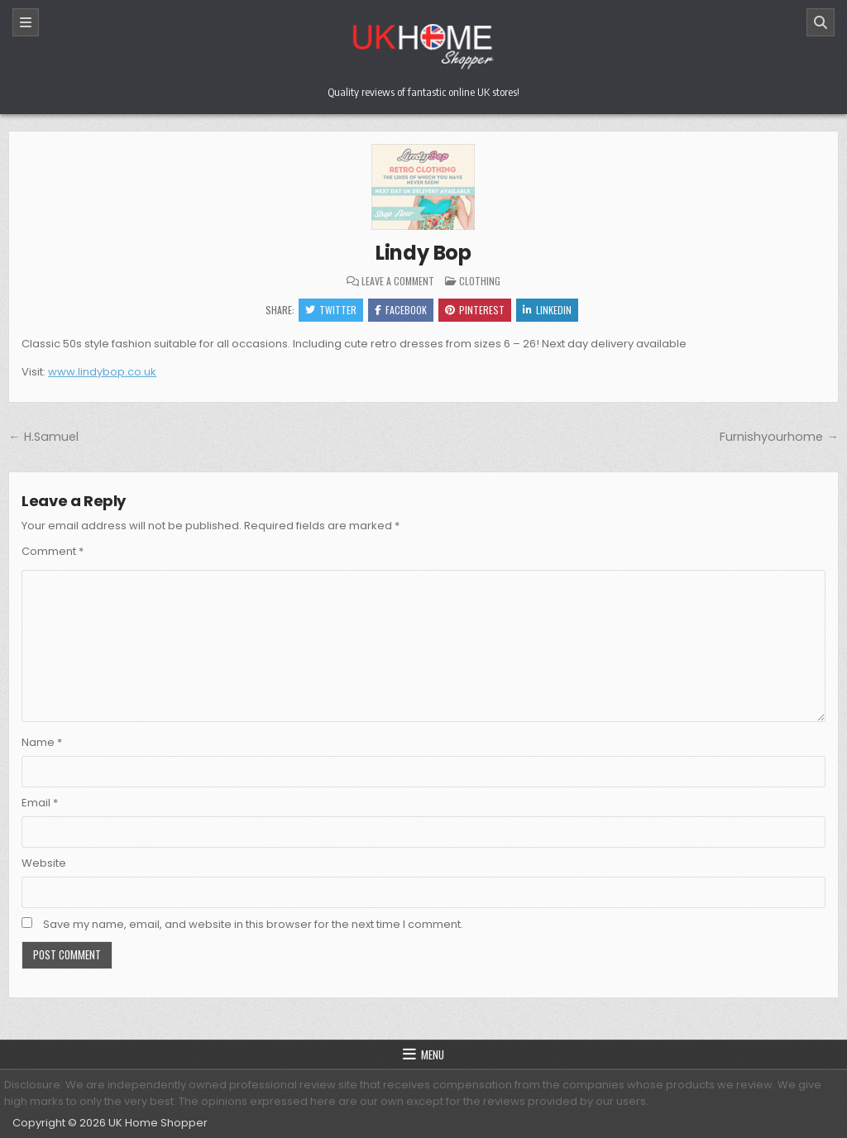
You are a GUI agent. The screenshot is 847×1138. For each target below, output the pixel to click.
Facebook (401, 310)
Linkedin (547, 310)
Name (42, 742)
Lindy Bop (423, 252)
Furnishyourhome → (779, 436)
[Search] (820, 22)
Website (44, 863)
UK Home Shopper (158, 1123)
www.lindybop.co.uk (102, 372)
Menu (432, 1054)
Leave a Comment (397, 281)
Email (40, 802)
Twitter (331, 310)
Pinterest (475, 310)
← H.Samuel (43, 436)
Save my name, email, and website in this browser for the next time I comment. (253, 924)
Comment (53, 551)
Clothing (479, 281)
